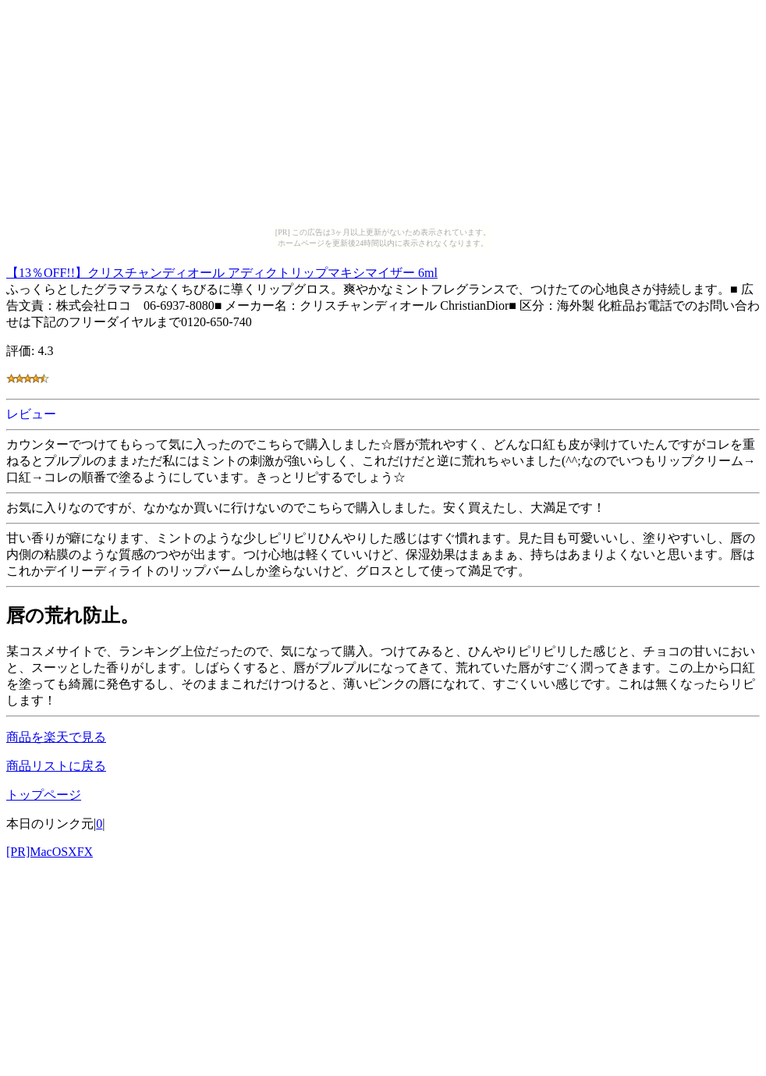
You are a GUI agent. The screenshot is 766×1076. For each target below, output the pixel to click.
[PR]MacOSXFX (49, 851)
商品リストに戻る (56, 765)
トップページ (43, 794)
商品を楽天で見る (56, 737)
